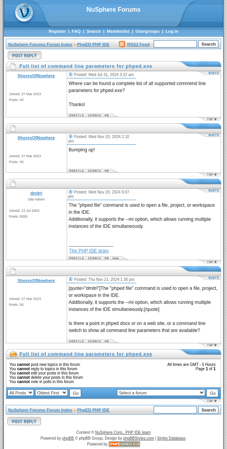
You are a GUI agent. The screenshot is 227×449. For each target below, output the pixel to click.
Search (94, 31)
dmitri (36, 193)
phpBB (68, 438)
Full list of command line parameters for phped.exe (86, 354)
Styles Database (171, 438)
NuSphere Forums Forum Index (40, 44)
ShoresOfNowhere (36, 75)
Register (57, 31)
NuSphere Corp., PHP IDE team (123, 432)
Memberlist (118, 31)
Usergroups (147, 31)
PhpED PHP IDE (93, 44)
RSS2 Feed (134, 44)
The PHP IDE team (89, 251)
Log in (172, 31)
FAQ (76, 31)
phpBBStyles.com (138, 438)
